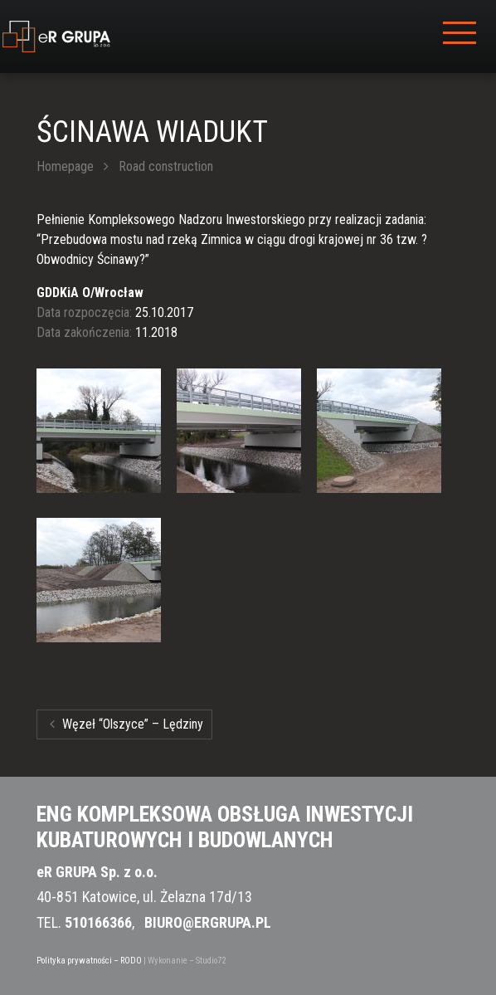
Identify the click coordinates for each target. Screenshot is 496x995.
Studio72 (211, 960)
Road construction (166, 166)
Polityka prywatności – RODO (89, 960)
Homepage (65, 166)
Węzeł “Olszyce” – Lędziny (126, 724)
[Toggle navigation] (459, 36)
